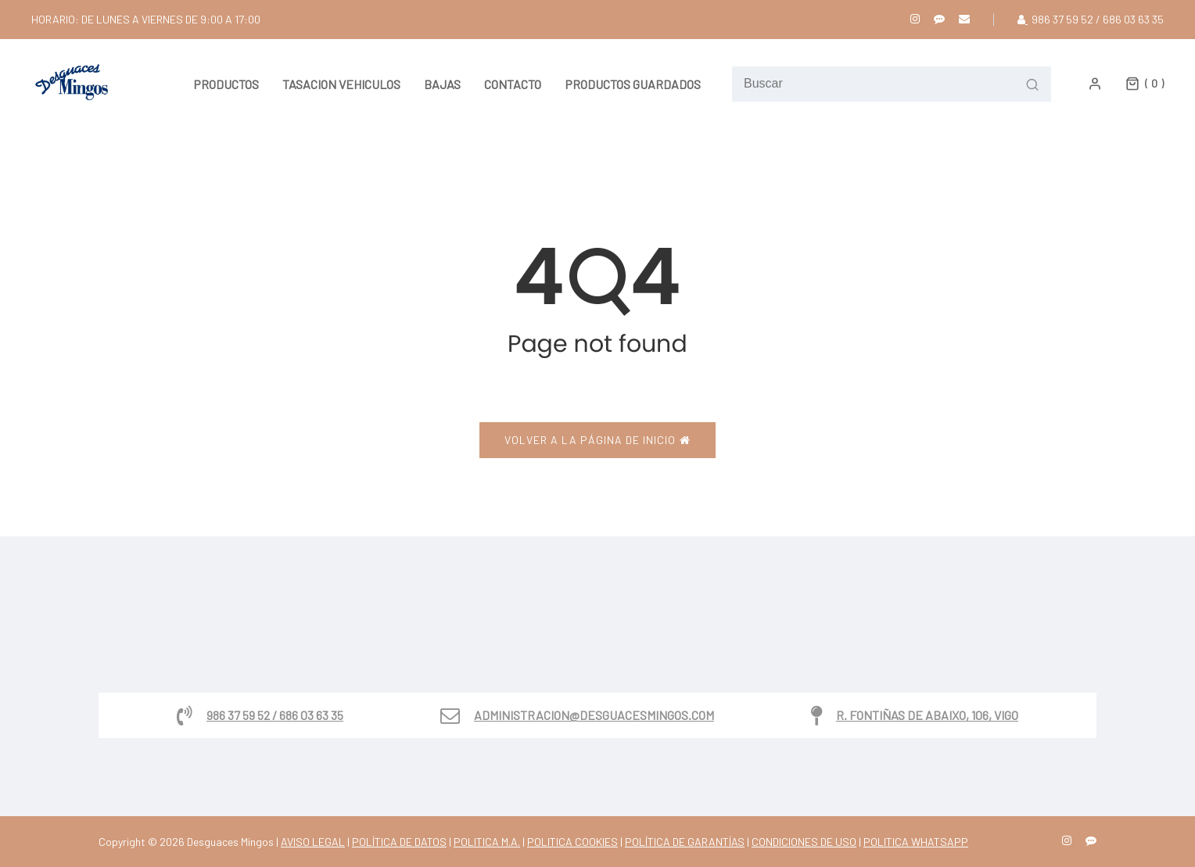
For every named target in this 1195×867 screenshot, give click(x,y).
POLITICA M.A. (487, 841)
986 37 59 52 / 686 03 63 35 (274, 715)
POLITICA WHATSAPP (915, 841)
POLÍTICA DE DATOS (399, 841)
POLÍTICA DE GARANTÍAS (685, 841)
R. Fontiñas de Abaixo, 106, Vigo (927, 715)
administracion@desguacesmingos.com (594, 715)
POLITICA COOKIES (572, 841)
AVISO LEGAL (313, 841)
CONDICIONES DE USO (804, 841)
